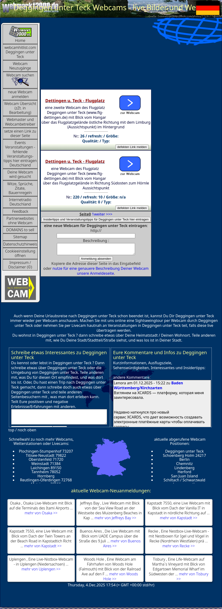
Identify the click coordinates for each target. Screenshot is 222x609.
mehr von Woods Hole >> (120, 576)
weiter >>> (103, 214)
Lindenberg (184, 467)
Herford (184, 471)
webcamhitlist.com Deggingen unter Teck (20, 52)
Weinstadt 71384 (46, 463)
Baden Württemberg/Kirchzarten (148, 385)
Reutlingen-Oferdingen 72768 (46, 480)
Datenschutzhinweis (20, 244)
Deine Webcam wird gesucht (20, 174)
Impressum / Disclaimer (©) (20, 265)
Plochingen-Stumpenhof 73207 (46, 451)
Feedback (20, 211)
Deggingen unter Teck (184, 451)
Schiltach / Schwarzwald (184, 480)
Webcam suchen (20, 79)
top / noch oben (22, 429)
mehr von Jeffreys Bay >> (115, 517)
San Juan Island (184, 476)
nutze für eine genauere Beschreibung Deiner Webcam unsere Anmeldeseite (100, 273)
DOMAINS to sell (20, 229)
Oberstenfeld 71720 (46, 459)
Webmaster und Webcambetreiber (20, 121)
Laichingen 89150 (46, 467)
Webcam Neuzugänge (20, 66)
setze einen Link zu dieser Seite (20, 133)
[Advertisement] (110, 55)
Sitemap (20, 236)
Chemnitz (184, 463)
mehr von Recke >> (179, 545)
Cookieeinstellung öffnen (20, 253)
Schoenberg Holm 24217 (184, 455)
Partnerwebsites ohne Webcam (20, 220)
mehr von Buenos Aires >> (122, 543)
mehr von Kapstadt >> (178, 517)
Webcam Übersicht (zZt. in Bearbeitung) (20, 108)
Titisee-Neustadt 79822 (46, 455)
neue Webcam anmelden (20, 94)
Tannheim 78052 (45, 471)
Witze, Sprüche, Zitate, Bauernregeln (20, 188)
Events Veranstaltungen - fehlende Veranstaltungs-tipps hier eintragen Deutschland (20, 154)
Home (20, 34)
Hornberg (45, 476)
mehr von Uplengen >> (40, 569)
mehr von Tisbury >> (192, 576)
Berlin (184, 459)
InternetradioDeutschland (20, 202)
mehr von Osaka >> (41, 512)
